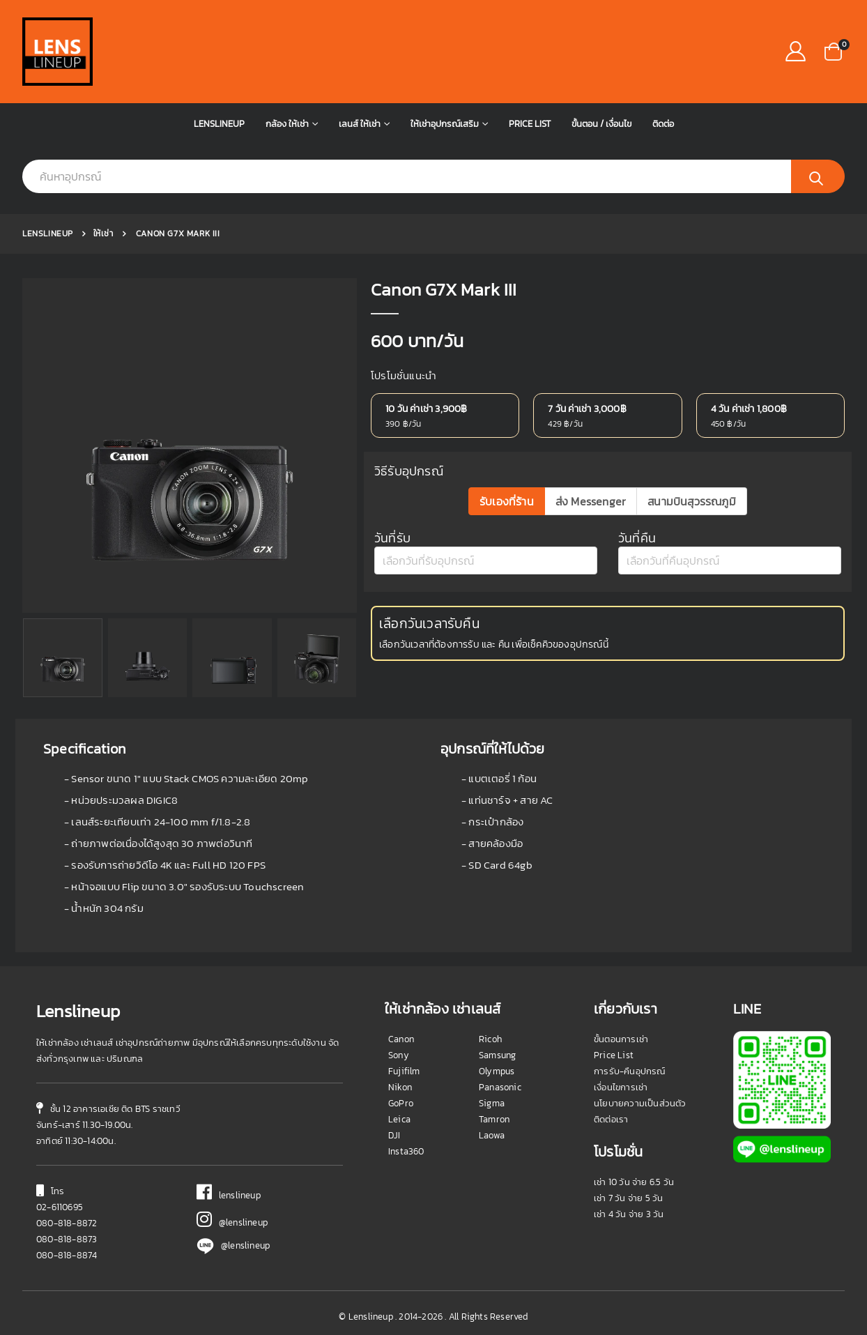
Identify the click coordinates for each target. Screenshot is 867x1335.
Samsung (497, 1055)
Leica (399, 1119)
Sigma (492, 1103)
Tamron (494, 1119)
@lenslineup (232, 1222)
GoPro (400, 1103)
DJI (394, 1135)
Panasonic (500, 1087)
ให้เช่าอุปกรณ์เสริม (445, 123)
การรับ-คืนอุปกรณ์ (630, 1071)
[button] (833, 51)
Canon (401, 1039)
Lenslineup (219, 123)
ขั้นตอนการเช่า (621, 1039)
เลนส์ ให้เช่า (360, 123)
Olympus (496, 1071)
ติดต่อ (663, 123)
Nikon (400, 1087)
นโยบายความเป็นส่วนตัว (640, 1103)
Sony (398, 1055)
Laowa (492, 1135)
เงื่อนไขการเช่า (620, 1087)
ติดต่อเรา (611, 1119)
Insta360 (406, 1151)
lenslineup (229, 1195)
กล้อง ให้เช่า (287, 123)
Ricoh (490, 1039)
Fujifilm (404, 1071)
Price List (530, 123)
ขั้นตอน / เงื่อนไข (601, 123)
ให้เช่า (103, 233)
